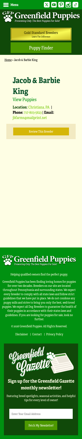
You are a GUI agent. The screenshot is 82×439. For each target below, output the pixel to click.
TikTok (75, 5)
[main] (41, 152)
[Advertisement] (41, 199)
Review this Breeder (41, 131)
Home (8, 60)
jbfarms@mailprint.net (30, 117)
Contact (37, 334)
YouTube (54, 5)
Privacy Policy (54, 334)
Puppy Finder (41, 47)
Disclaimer (21, 334)
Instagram (68, 5)
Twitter (47, 5)
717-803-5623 (33, 112)
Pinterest (61, 5)
